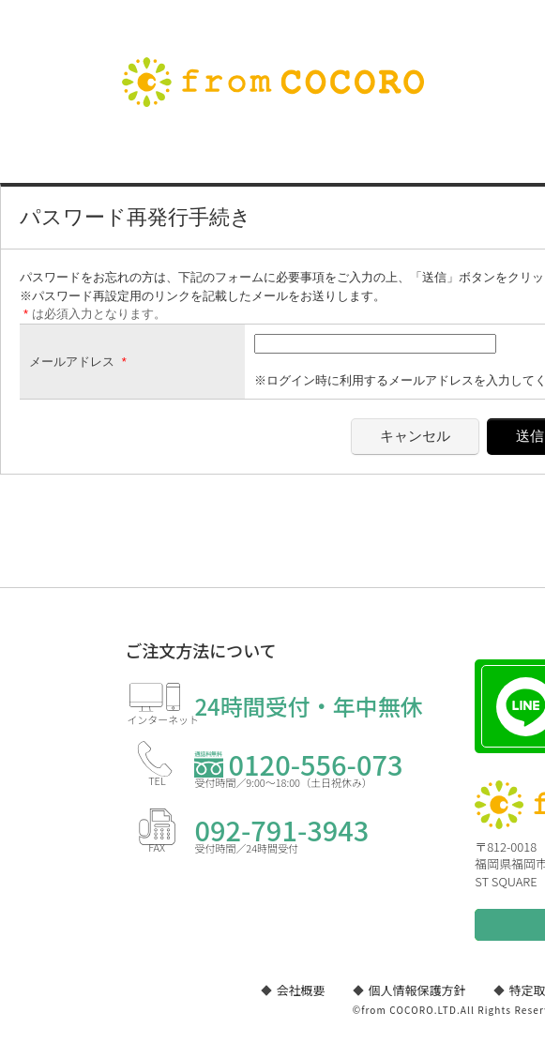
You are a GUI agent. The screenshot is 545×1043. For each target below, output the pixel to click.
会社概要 (301, 990)
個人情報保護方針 (417, 990)
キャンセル (415, 436)
